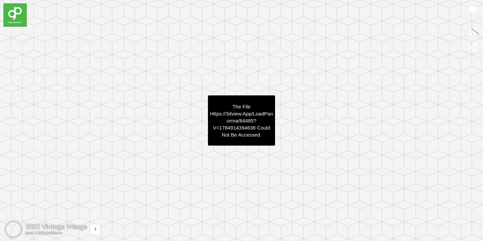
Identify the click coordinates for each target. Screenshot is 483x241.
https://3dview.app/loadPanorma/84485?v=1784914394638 (241, 121)
